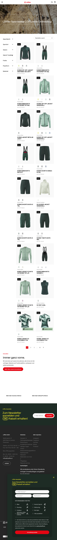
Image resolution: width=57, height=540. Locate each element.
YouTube (35, 442)
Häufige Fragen (24, 446)
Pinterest (35, 446)
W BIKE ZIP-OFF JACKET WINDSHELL (44, 104)
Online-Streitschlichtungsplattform (26, 450)
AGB (4, 527)
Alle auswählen (38, 513)
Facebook (36, 440)
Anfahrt (7, 463)
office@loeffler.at (7, 458)
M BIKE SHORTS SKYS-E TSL (25, 238)
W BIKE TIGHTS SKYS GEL (43, 238)
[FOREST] (26, 65)
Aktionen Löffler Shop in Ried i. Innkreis (23, 513)
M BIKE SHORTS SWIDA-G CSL (44, 171)
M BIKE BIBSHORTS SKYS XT (23, 171)
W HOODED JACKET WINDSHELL (43, 205)
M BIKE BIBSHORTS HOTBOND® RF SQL (43, 70)
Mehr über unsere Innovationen (13, 369)
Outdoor (23, 510)
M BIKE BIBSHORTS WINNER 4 (43, 272)
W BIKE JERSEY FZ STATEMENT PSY (43, 339)
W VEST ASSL (41, 305)
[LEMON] (38, 99)
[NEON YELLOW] (18, 65)
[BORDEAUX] (22, 300)
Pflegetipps (23, 461)
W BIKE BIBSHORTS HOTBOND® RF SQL (23, 104)
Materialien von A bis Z (26, 458)
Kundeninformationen (26, 444)
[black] (22, 65)
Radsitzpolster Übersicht (24, 454)
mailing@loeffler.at (40, 526)
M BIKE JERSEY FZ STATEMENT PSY (23, 339)
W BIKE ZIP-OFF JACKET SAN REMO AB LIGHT (25, 70)
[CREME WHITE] (42, 99)
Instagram (36, 438)
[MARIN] (49, 132)
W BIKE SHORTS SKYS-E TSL (25, 205)
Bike (23, 504)
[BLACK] (18, 199)
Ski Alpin (40, 510)
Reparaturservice (25, 463)
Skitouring (40, 507)
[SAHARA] (22, 267)
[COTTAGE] (45, 99)
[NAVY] (45, 166)
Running (23, 507)
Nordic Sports (40, 504)
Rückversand (24, 442)
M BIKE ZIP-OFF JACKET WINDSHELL (44, 138)
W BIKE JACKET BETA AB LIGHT (25, 138)
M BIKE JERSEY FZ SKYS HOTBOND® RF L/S (25, 272)
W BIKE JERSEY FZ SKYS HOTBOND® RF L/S (25, 305)
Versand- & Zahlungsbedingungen (26, 439)
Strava (35, 444)
